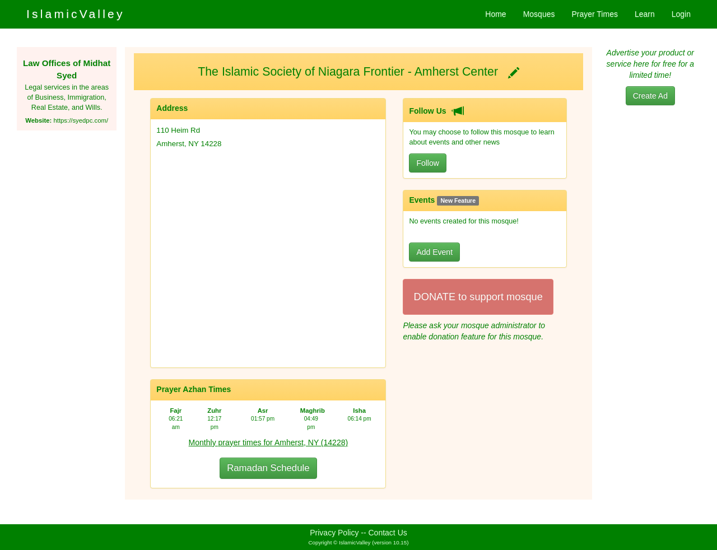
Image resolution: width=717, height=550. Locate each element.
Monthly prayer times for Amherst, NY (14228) (268, 442)
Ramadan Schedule (268, 468)
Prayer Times (594, 14)
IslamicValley (75, 13)
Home (495, 14)
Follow (427, 163)
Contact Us (388, 532)
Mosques (539, 14)
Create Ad (650, 95)
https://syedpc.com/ (80, 120)
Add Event (434, 252)
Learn (645, 14)
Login (681, 14)
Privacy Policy (334, 532)
